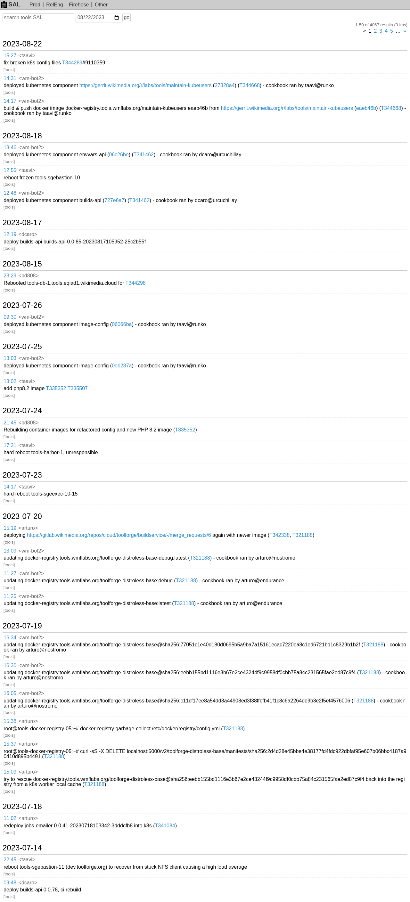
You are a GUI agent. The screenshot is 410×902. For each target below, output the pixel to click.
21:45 (10, 422)
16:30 (10, 665)
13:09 (10, 551)
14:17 (10, 101)
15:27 (10, 55)
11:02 (10, 818)
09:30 (10, 317)
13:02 (10, 381)
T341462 (144, 154)
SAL (10, 4)
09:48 (10, 882)
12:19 (10, 234)
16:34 (10, 637)
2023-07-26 (22, 305)
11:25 (10, 596)
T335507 (78, 388)
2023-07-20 (22, 516)
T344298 (136, 283)
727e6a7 (114, 200)
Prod (34, 4)
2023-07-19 (22, 625)
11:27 (10, 573)
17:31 (10, 445)
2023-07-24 (22, 410)
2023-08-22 (22, 43)
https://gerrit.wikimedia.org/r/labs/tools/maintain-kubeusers (145, 85)
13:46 (10, 147)
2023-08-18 (22, 135)
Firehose (79, 4)
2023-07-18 (22, 806)
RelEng (54, 4)
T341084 (165, 825)
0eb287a (122, 365)
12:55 (10, 170)
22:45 (10, 859)
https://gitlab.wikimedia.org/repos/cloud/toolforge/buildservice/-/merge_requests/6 (119, 535)
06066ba (122, 324)
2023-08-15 (22, 263)
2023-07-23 (22, 475)
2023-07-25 (22, 346)
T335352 (56, 388)
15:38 (10, 721)
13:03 (10, 358)
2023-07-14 (22, 847)
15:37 (10, 744)
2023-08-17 (22, 222)
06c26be (118, 154)
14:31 (10, 78)
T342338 (279, 535)
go (126, 17)
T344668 (250, 85)
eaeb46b (366, 108)
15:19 (10, 528)
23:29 (10, 275)
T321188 (302, 535)
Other (101, 4)
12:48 (10, 193)
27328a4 (224, 85)
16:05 (10, 693)
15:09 (10, 772)
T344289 (72, 62)
